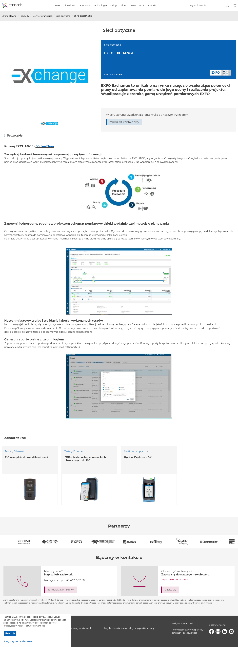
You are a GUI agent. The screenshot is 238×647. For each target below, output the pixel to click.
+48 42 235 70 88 (75, 580)
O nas (57, 5)
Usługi (113, 5)
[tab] (119, 135)
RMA (133, 5)
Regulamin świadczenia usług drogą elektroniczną (129, 628)
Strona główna (9, 16)
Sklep (124, 5)
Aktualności (70, 5)
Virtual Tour (45, 146)
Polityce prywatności (34, 626)
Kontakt (152, 5)
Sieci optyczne (63, 16)
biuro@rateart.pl (53, 580)
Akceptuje (10, 633)
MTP (141, 5)
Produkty (85, 5)
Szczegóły (13, 135)
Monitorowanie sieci (43, 16)
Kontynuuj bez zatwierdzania (17, 641)
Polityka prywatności (182, 623)
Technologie (100, 5)
